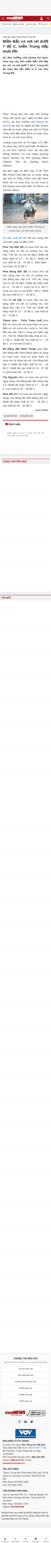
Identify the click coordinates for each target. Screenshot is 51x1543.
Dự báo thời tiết (12, 237)
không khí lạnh (26, 416)
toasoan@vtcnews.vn (14, 1463)
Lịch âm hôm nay (25, 1369)
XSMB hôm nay (25, 1395)
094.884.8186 (17, 1507)
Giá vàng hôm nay (25, 1375)
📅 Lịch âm (42, 24)
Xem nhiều (18, 24)
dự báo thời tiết (10, 416)
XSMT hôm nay (25, 1401)
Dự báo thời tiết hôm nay (25, 1382)
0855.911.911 (17, 1460)
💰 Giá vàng (31, 24)
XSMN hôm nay (25, 1388)
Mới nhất (6, 24)
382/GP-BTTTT (35, 1448)
